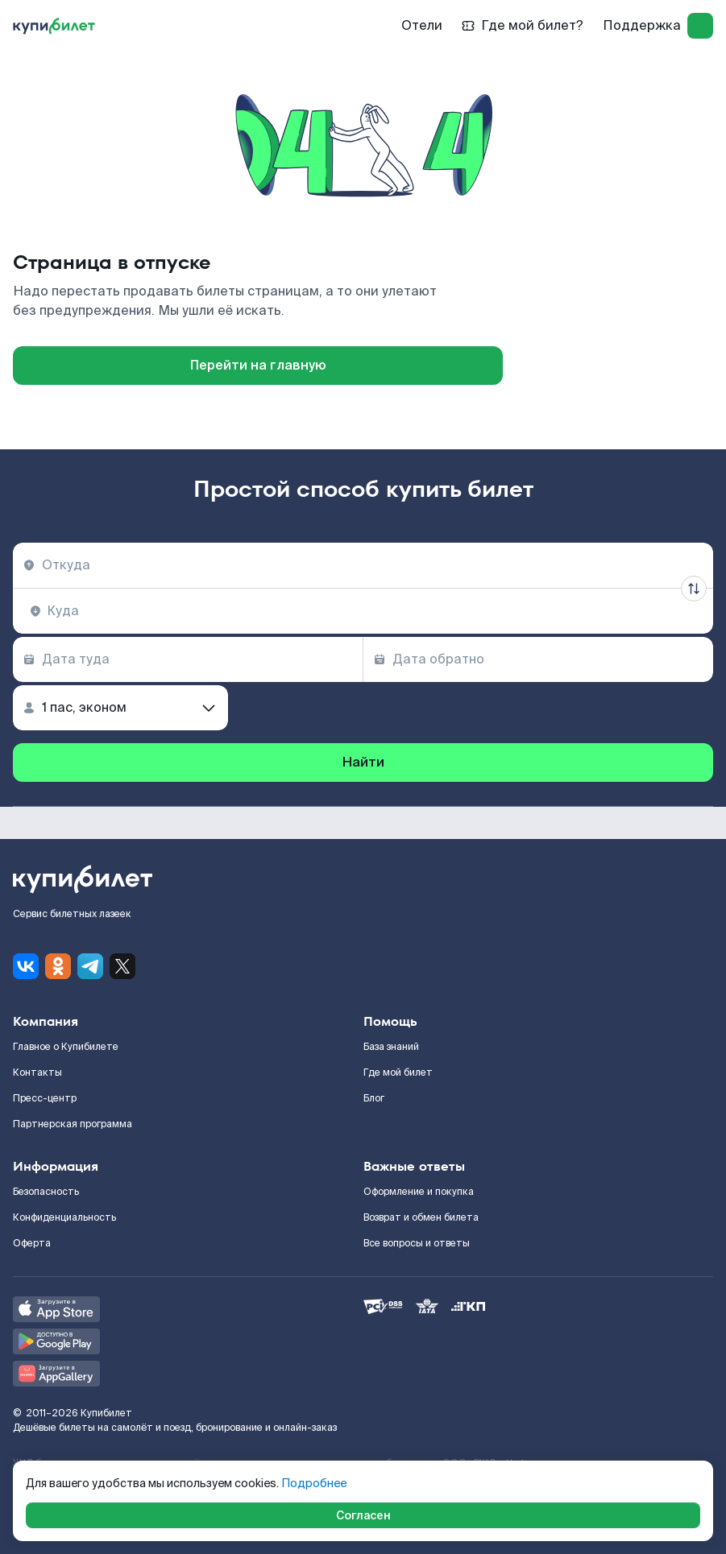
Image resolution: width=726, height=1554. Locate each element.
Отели (421, 25)
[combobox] (363, 565)
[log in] (700, 26)
